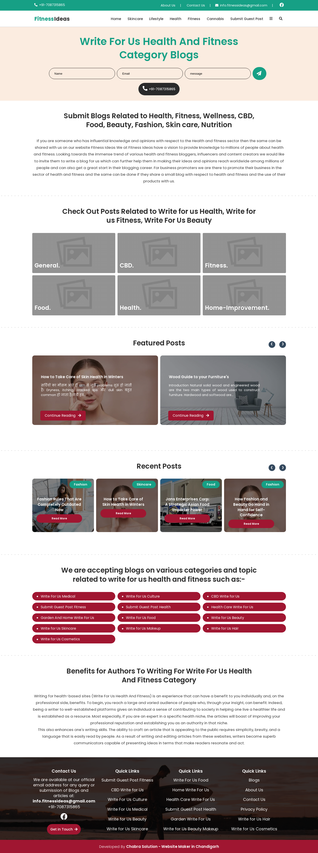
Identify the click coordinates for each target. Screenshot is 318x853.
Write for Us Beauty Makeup (190, 829)
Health (175, 18)
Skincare (135, 18)
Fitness (194, 18)
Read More (59, 518)
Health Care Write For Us (232, 607)
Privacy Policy (254, 809)
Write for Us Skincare (58, 628)
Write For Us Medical (58, 596)
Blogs (254, 780)
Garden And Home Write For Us (67, 617)
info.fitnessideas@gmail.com (243, 5)
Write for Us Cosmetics (60, 639)
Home (116, 18)
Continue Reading (63, 415)
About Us (168, 5)
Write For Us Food (141, 617)
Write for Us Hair (225, 628)
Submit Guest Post (246, 18)
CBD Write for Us (225, 596)
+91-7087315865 (52, 5)
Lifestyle (156, 18)
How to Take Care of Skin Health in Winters (82, 377)
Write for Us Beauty (227, 617)
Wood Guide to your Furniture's (199, 377)
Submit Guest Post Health (148, 607)
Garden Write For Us (191, 819)
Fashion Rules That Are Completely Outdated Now (59, 504)
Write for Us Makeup (143, 628)
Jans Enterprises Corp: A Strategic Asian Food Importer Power (187, 504)
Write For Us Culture (143, 596)
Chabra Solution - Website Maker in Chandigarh (172, 846)
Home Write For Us (190, 790)
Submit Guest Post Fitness (63, 607)
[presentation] (272, 344)
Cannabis (215, 18)
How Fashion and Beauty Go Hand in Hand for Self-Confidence (251, 507)
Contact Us (196, 5)
